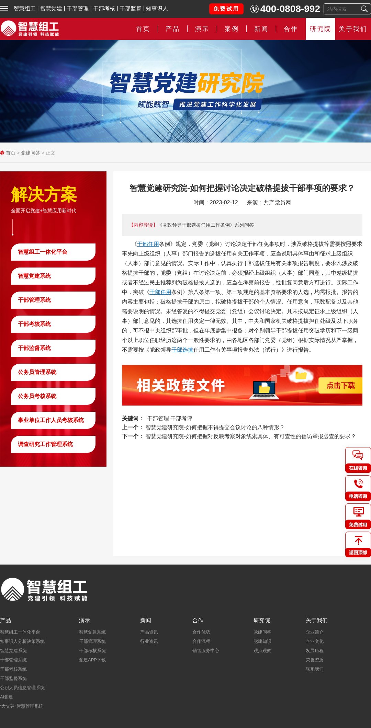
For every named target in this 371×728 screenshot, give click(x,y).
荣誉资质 (315, 659)
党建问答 (30, 153)
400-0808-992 (290, 8)
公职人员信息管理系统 (22, 687)
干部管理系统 (34, 300)
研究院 (320, 28)
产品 (173, 28)
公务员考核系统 (37, 396)
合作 (291, 28)
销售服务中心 (205, 650)
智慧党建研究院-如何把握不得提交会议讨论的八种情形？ (214, 427)
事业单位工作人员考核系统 (51, 420)
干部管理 (78, 8)
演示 (202, 28)
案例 (232, 28)
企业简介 (315, 632)
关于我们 (353, 28)
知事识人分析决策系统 (22, 641)
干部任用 (148, 244)
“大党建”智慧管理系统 (21, 706)
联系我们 (315, 669)
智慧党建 (51, 8)
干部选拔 (182, 350)
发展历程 (315, 650)
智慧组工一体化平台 (42, 252)
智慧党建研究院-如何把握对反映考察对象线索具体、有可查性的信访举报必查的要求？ (250, 436)
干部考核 (104, 8)
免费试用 (226, 9)
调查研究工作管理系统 (45, 444)
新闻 (261, 28)
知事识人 (157, 8)
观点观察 (262, 650)
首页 (143, 28)
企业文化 (315, 641)
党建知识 (262, 641)
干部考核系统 (34, 324)
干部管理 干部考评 (169, 418)
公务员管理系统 (37, 372)
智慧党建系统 (34, 276)
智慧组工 (25, 8)
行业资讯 (149, 641)
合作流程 (201, 641)
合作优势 (201, 632)
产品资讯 (149, 632)
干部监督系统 (34, 348)
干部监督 (131, 8)
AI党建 (6, 696)
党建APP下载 (92, 659)
